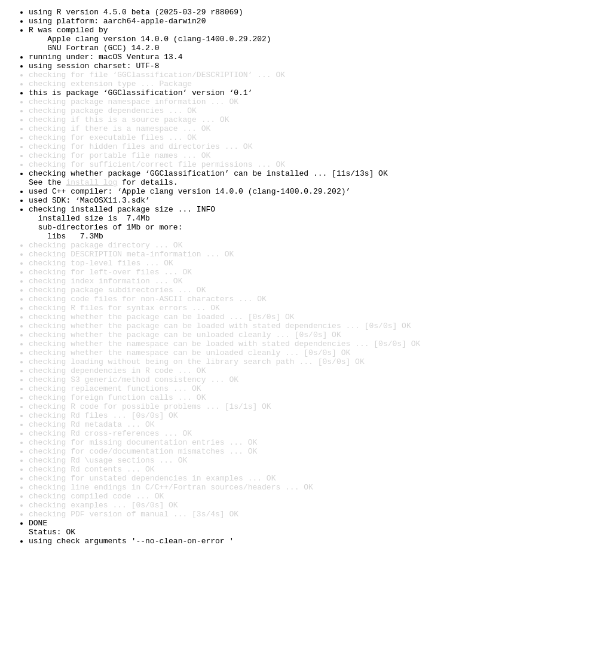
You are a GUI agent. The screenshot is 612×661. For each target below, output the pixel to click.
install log (91, 217)
